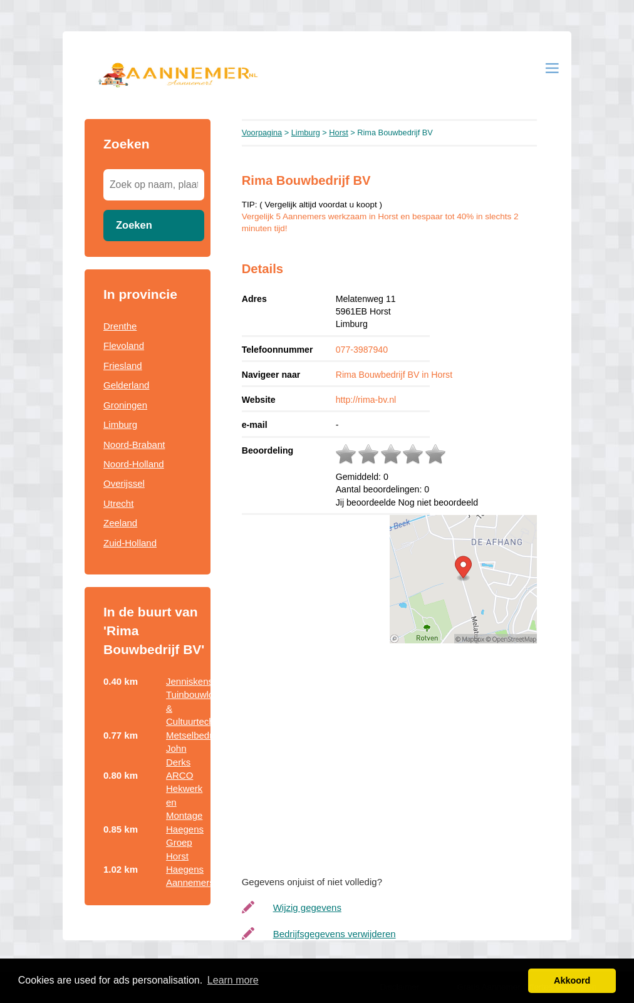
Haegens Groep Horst (185, 842)
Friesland (122, 365)
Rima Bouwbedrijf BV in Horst (394, 375)
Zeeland (120, 522)
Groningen (125, 405)
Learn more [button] (233, 980)
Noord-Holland (133, 464)
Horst (338, 132)
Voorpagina (262, 132)
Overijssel (124, 483)
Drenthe (120, 326)
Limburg (120, 424)
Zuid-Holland (130, 543)
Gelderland (126, 385)
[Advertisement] (402, 756)
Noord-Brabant (134, 444)
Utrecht (118, 503)
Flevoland (123, 345)
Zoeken (134, 225)
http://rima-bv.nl (366, 400)
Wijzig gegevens (307, 907)
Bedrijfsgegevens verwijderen (334, 933)
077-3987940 (362, 350)
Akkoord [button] (572, 980)
